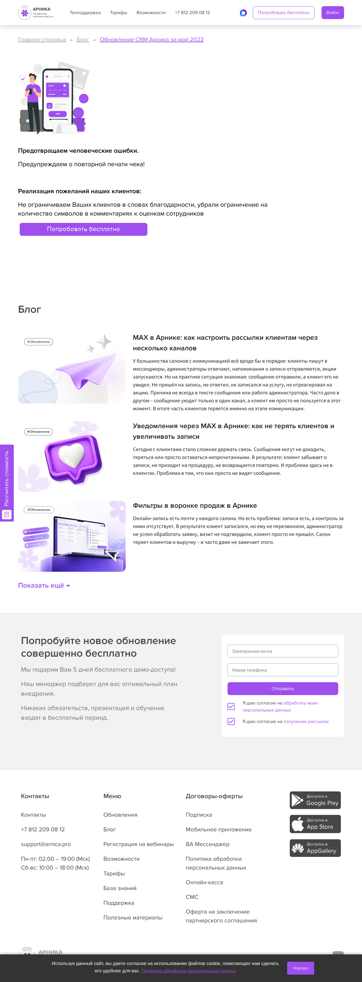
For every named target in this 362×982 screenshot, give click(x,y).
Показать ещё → (44, 585)
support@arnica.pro (46, 844)
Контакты (33, 814)
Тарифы (118, 13)
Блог (83, 39)
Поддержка (118, 903)
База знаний (120, 888)
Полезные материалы (132, 917)
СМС (192, 897)
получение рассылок (306, 721)
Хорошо (300, 968)
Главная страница (42, 39)
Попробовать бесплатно (283, 13)
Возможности (151, 13)
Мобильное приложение (219, 829)
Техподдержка (85, 13)
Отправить (283, 689)
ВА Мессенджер (208, 844)
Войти (332, 13)
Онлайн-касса (204, 882)
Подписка (199, 814)
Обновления (120, 814)
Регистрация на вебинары (138, 844)
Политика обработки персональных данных (189, 971)
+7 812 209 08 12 (192, 13)
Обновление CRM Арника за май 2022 (152, 39)
